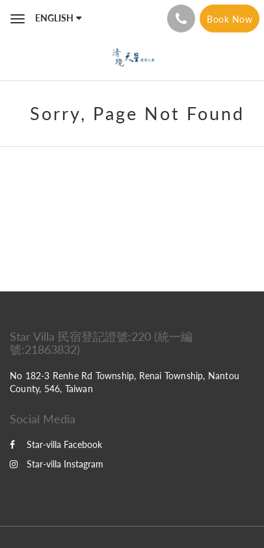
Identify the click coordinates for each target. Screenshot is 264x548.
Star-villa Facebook (56, 444)
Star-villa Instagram (56, 463)
